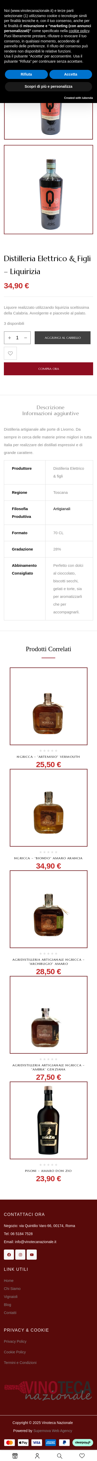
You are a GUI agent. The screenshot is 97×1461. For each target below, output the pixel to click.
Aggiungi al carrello (63, 338)
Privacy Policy (15, 1341)
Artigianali (61, 508)
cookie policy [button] (79, 31)
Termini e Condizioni (20, 1363)
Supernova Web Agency (52, 1431)
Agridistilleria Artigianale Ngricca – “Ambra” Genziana (48, 1067)
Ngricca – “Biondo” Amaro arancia (48, 858)
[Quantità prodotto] (17, 338)
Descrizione (50, 407)
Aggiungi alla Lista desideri (10, 353)
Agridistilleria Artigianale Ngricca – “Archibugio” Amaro (48, 962)
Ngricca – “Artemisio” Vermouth (48, 757)
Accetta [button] (70, 74)
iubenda (87, 97)
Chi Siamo (12, 1289)
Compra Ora (48, 369)
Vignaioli (11, 1297)
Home (8, 1281)
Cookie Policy (15, 1352)
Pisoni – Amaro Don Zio (48, 1171)
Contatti (10, 1313)
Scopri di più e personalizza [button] (48, 86)
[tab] (50, 407)
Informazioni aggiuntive (50, 413)
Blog (7, 1305)
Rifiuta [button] (26, 74)
